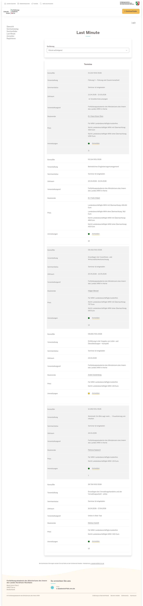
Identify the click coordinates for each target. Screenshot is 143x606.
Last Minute (11, 34)
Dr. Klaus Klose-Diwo (95, 116)
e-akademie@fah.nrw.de (97, 563)
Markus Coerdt (93, 523)
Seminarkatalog (12, 29)
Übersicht (10, 27)
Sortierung (50, 46)
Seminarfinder (130, 11)
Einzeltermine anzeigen (99, 99)
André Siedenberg (94, 375)
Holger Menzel (93, 291)
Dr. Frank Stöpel (94, 198)
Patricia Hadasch (94, 450)
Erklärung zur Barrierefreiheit (100, 595)
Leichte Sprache (10, 3)
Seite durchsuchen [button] (46, 3)
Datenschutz (124, 595)
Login (134, 23)
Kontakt (34, 3)
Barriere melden (115, 595)
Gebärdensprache (23, 3)
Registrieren (11, 38)
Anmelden (10, 36)
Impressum (133, 595)
